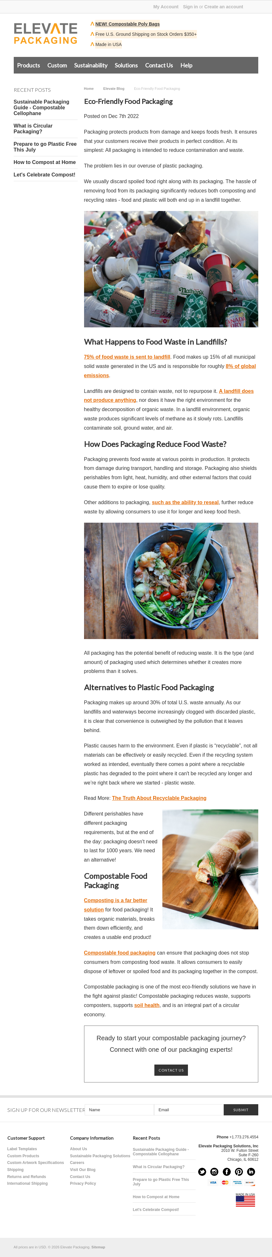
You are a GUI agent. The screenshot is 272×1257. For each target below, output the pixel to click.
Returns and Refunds (26, 1177)
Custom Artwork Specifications (35, 1162)
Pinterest (239, 1172)
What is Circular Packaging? (33, 128)
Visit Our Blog (83, 1169)
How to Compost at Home (45, 162)
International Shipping (27, 1183)
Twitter (202, 1172)
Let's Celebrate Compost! (44, 174)
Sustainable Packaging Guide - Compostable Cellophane (41, 107)
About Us (78, 1149)
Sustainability (90, 65)
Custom (57, 65)
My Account (166, 6)
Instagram (214, 1172)
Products (28, 65)
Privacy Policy (83, 1183)
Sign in (190, 6)
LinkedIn (251, 1172)
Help (186, 65)
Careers (77, 1162)
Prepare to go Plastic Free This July (45, 146)
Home (89, 88)
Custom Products (23, 1156)
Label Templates (22, 1149)
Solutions (126, 65)
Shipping (15, 1169)
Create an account (223, 6)
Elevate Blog (113, 88)
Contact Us (159, 65)
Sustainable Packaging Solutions (100, 1156)
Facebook (227, 1172)
